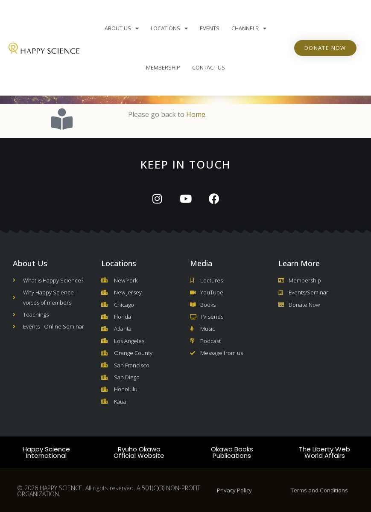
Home (195, 114)
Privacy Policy (234, 490)
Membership (163, 67)
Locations (169, 28)
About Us (122, 28)
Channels (248, 28)
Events (209, 28)
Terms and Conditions (319, 490)
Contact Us (208, 67)
